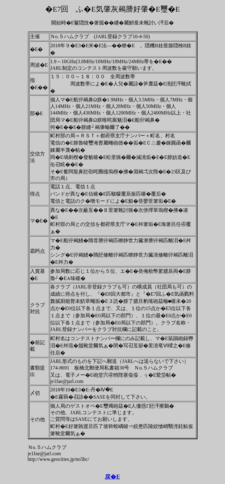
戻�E (112, 477)
